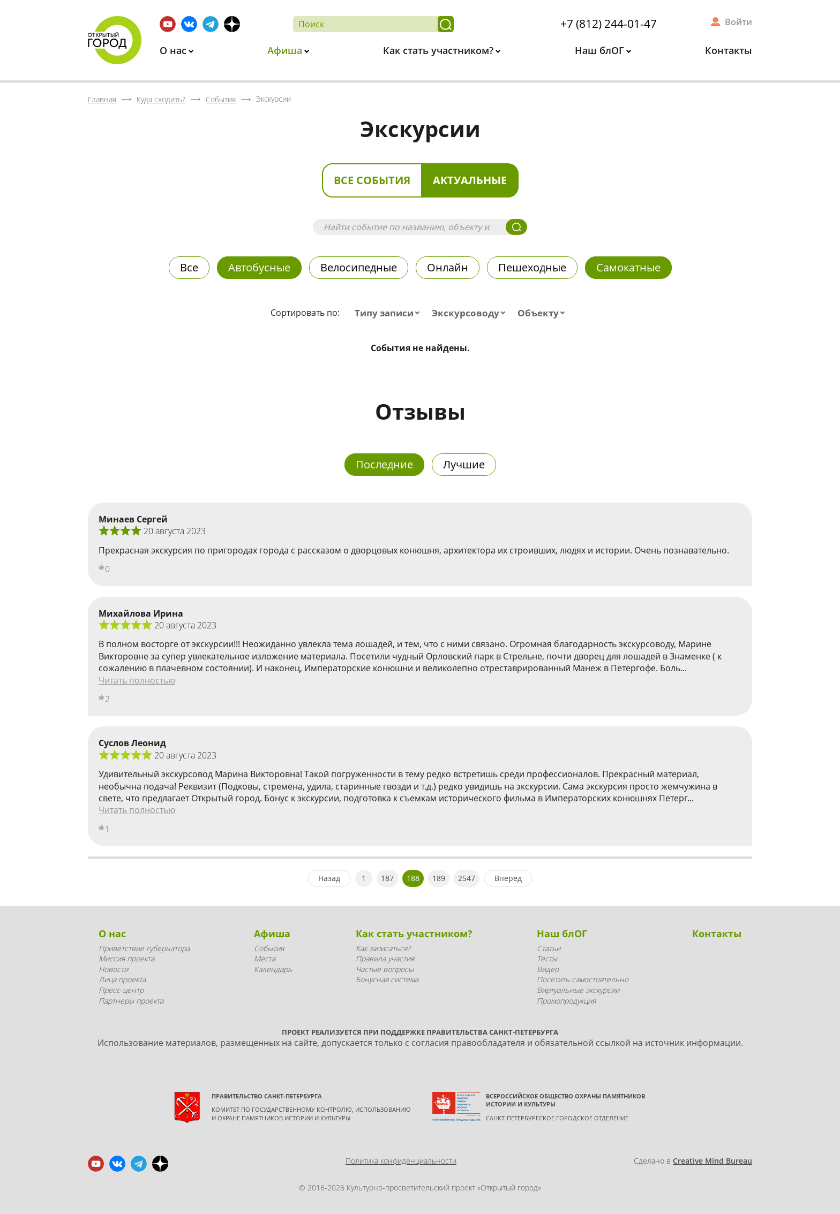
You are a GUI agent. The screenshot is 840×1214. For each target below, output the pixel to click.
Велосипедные (358, 267)
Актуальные (470, 180)
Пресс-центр (121, 990)
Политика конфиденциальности (401, 1161)
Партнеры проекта (131, 1001)
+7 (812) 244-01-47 (608, 23)
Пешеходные (532, 267)
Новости (113, 969)
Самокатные (628, 267)
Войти (738, 22)
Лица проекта (122, 979)
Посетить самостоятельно (582, 979)
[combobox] (389, 313)
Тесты (547, 958)
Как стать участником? (439, 50)
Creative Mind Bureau (712, 1161)
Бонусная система (387, 979)
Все (189, 267)
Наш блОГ (601, 50)
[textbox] (389, 313)
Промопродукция (566, 1001)
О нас (174, 50)
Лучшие (464, 464)
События (269, 948)
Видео (548, 969)
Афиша (286, 50)
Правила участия (385, 958)
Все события (372, 180)
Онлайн (447, 267)
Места (264, 958)
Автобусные (259, 267)
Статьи (548, 948)
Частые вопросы (385, 969)
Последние (384, 464)
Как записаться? (383, 948)
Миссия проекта (126, 958)
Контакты (728, 50)
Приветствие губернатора (144, 948)
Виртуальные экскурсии (578, 990)
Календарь (273, 969)
